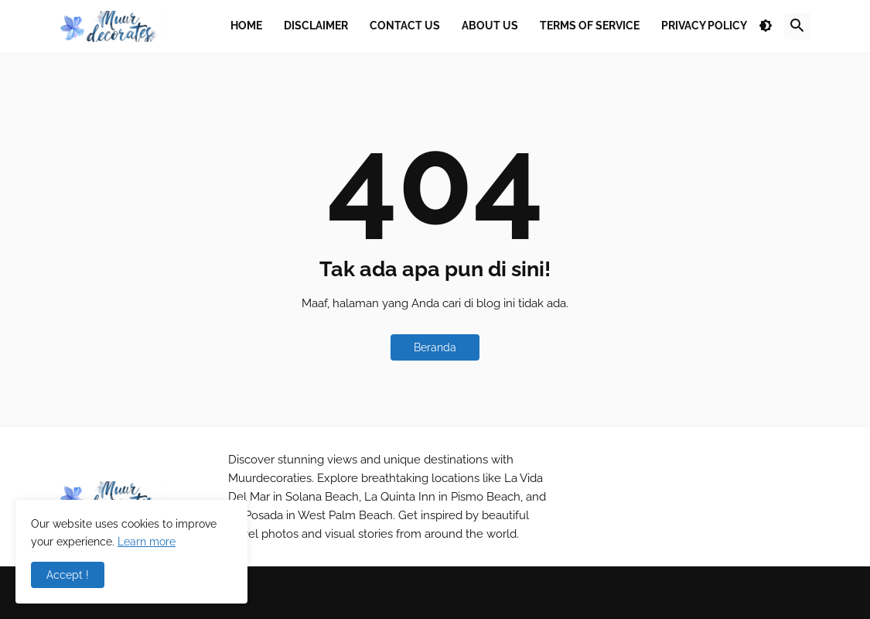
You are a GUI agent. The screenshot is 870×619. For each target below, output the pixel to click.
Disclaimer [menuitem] (316, 25)
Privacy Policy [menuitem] (704, 25)
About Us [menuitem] (490, 25)
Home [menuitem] (246, 25)
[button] (765, 26)
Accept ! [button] (67, 575)
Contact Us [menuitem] (405, 25)
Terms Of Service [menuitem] (590, 25)
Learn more (147, 541)
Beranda (435, 347)
